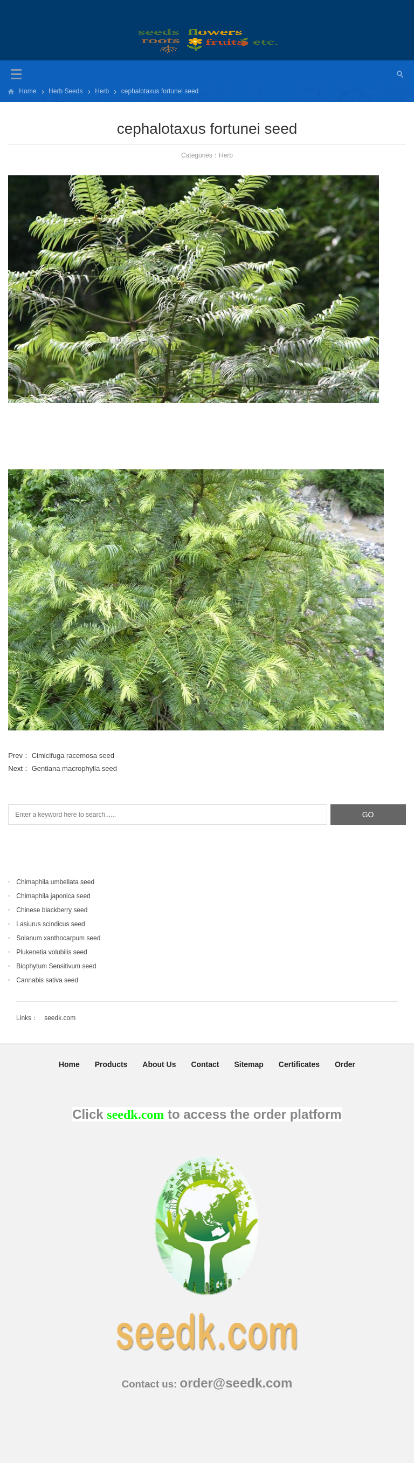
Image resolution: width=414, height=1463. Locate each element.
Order (345, 1064)
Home (27, 91)
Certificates (299, 1064)
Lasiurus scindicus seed (50, 924)
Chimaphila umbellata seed (55, 882)
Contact (205, 1064)
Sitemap (248, 1064)
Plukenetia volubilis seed (51, 952)
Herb (102, 91)
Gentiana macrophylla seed (74, 768)
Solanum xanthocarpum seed (58, 938)
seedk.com (59, 1018)
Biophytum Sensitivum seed (56, 966)
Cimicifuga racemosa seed (73, 755)
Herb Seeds (65, 91)
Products (111, 1064)
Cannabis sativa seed (47, 980)
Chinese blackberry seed (51, 910)
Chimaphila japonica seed (53, 896)
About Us (159, 1064)
